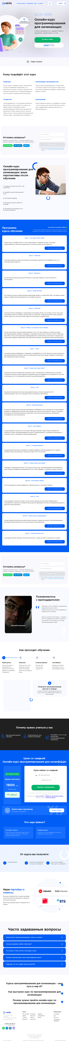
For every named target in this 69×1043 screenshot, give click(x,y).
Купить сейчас (56, 810)
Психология (33, 1019)
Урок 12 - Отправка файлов (34, 445)
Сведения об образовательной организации (33, 1040)
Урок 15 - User (34, 496)
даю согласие (40, 796)
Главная (38, 14)
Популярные (30, 3)
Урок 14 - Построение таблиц (34, 480)
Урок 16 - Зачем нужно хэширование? (34, 515)
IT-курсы (25, 1017)
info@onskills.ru (11, 1025)
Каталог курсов (21, 3)
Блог (35, 3)
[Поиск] (49, 3)
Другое (39, 1017)
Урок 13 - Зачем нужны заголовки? (34, 463)
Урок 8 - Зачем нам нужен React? (34, 368)
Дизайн (24, 1015)
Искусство (32, 1015)
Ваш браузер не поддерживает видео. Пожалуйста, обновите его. (17, 695)
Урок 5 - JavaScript (34, 308)
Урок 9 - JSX (34, 387)
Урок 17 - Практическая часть (34, 533)
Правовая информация (60, 1040)
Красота (32, 1017)
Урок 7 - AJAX (34, 348)
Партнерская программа (57, 1020)
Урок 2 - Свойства (34, 255)
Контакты (56, 1017)
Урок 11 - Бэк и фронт (34, 426)
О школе (40, 3)
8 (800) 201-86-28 (10, 1023)
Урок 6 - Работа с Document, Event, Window (34, 327)
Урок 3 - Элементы (34, 273)
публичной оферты (51, 797)
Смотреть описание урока (54, 248)
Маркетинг (25, 1019)
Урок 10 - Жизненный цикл (34, 405)
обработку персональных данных (54, 796)
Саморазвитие (41, 1015)
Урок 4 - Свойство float (34, 290)
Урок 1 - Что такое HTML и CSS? (34, 238)
